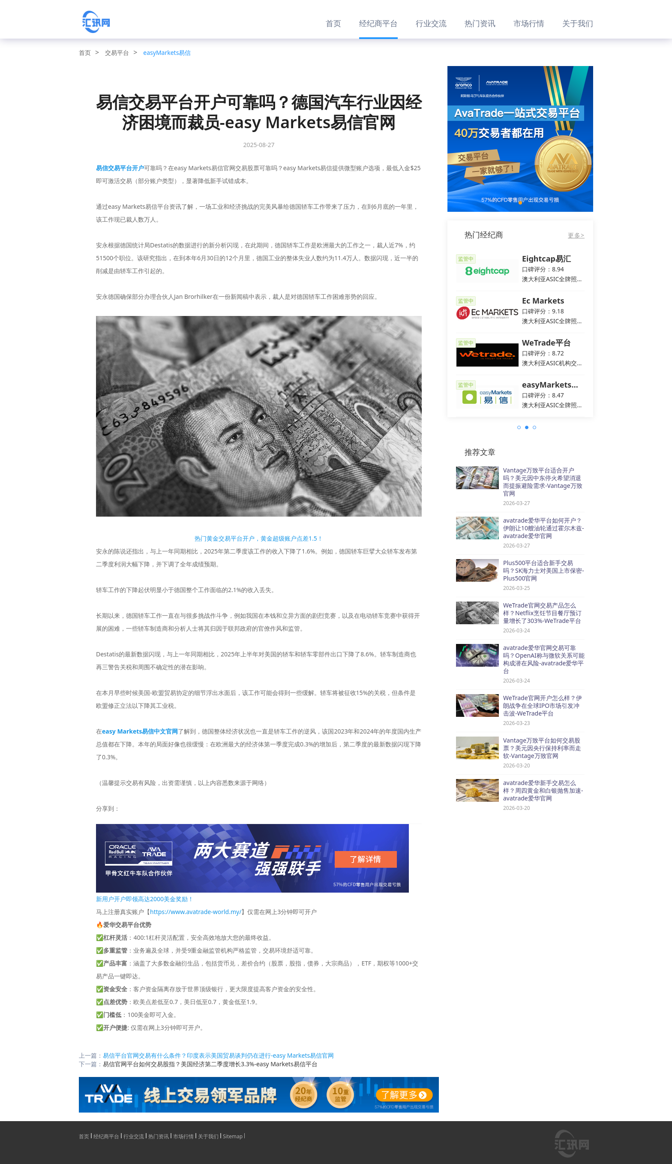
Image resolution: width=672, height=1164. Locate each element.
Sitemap (233, 1135)
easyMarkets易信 (167, 52)
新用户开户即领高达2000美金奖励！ (145, 899)
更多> (576, 235)
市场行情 (528, 23)
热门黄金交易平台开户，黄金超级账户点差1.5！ (259, 538)
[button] (520, 203)
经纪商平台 (378, 23)
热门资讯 (480, 23)
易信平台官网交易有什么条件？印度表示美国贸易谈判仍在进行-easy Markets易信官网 (218, 1055)
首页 (333, 23)
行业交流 (431, 23)
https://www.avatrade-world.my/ (195, 912)
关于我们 (577, 23)
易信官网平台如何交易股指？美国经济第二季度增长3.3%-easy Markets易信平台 (210, 1064)
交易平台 (117, 52)
